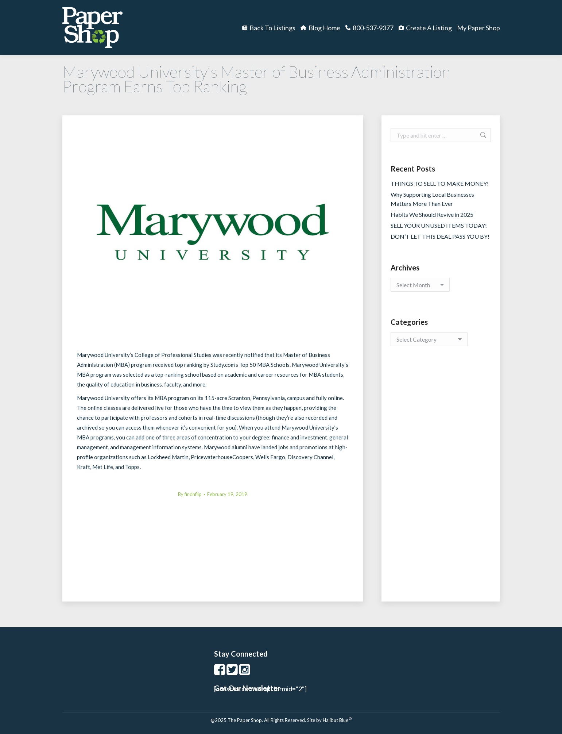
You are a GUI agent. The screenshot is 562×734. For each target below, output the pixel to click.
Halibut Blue (337, 720)
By (190, 494)
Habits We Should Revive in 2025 (432, 214)
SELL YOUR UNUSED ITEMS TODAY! (439, 225)
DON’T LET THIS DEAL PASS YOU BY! (440, 236)
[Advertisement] (441, 481)
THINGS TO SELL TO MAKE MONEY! (440, 183)
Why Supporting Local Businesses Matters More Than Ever (432, 199)
